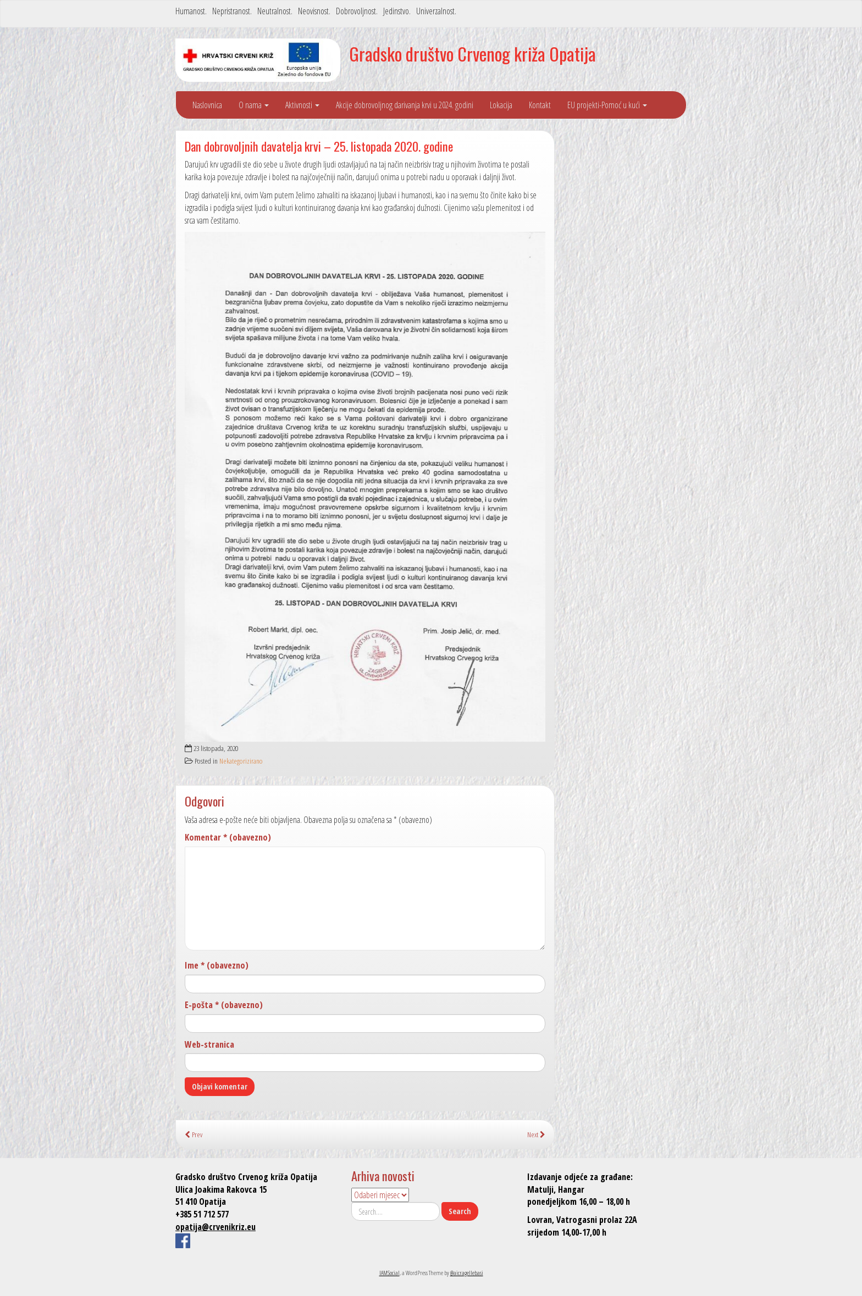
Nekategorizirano (241, 760)
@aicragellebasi (466, 1273)
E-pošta (224, 1005)
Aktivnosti (302, 105)
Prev (193, 1134)
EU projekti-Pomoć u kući (607, 105)
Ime (216, 965)
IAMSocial (389, 1273)
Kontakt (540, 105)
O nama (254, 105)
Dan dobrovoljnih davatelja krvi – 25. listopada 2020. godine (319, 146)
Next (536, 1134)
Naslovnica (207, 105)
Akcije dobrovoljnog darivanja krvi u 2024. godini (404, 105)
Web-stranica (209, 1044)
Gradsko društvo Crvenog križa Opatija (472, 53)
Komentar (228, 837)
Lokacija (501, 105)
